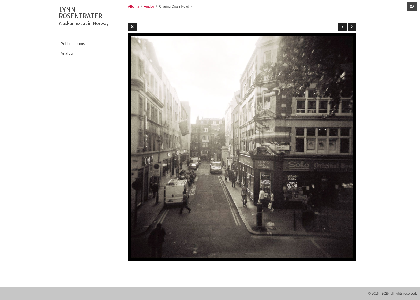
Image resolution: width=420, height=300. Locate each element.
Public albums (73, 44)
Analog (67, 53)
